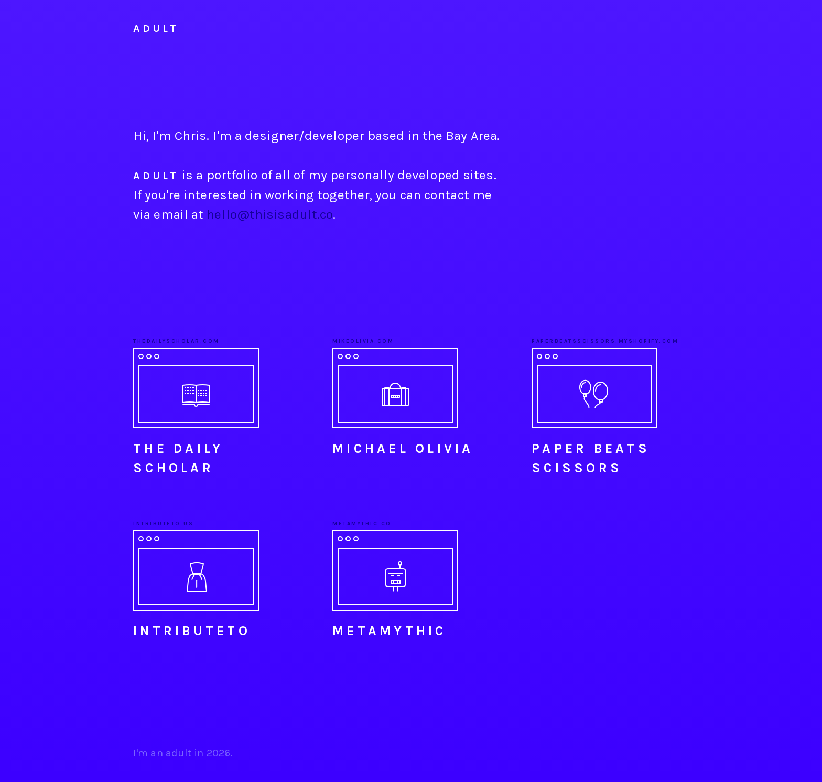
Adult (156, 29)
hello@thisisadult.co (270, 214)
